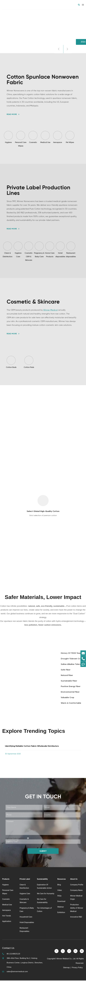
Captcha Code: (17, 839)
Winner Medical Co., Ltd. (66, 959)
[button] (58, 49)
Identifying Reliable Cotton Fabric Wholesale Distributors (32, 746)
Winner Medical (50, 310)
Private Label (25, 880)
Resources (61, 880)
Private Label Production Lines (38, 190)
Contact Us (8, 948)
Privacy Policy (77, 968)
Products (5, 880)
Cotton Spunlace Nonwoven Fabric (43, 80)
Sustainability (42, 880)
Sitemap (66, 968)
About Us (73, 880)
